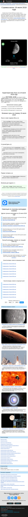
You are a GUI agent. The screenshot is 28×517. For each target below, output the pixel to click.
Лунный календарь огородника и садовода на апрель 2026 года (10, 453)
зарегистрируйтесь (22, 67)
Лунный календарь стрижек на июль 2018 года (7, 4)
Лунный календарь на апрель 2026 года (7, 450)
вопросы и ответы (17, 196)
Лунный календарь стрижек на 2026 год (7, 459)
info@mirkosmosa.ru (10, 510)
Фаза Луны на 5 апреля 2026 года (6, 442)
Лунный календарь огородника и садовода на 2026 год (9, 460)
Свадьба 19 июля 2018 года (8, 237)
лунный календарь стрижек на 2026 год (11, 252)
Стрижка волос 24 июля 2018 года (9, 294)
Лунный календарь (8, 3)
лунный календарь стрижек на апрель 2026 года (13, 246)
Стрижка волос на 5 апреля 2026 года (6, 444)
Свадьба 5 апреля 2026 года (5, 448)
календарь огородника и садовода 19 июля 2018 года (14, 225)
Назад (10, 503)
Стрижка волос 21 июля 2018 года (9, 286)
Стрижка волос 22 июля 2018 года (9, 289)
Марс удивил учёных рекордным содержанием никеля (9, 480)
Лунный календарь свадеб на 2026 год (7, 463)
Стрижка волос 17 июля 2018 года (9, 266)
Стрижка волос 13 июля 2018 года (9, 276)
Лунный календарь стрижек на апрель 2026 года (8, 451)
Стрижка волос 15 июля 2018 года (9, 271)
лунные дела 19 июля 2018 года (9, 231)
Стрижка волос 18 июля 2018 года (9, 263)
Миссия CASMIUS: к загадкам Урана (6, 487)
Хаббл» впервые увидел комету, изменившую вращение (9, 489)
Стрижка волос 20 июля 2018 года (9, 284)
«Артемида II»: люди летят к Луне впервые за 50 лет (9, 477)
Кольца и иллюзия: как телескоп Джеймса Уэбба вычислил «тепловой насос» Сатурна (13, 486)
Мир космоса (2, 3)
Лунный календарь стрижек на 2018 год (18, 3)
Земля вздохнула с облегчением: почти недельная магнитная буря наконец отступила (12, 482)
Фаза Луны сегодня (4, 439)
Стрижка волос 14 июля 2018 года (9, 273)
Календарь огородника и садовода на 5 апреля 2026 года (10, 445)
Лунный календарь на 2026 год (5, 457)
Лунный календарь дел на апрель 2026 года (7, 454)
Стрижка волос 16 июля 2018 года (9, 268)
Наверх (17, 503)
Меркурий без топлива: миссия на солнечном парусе (9, 474)
